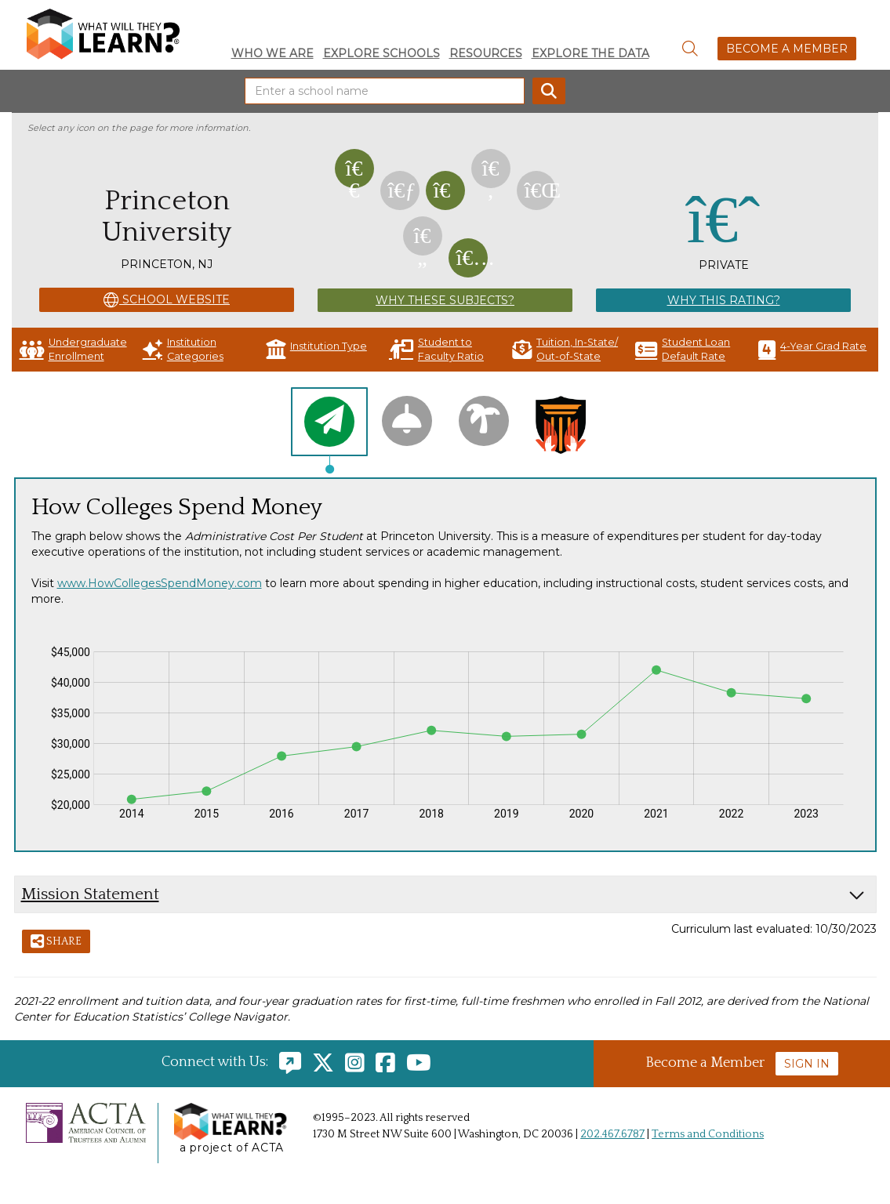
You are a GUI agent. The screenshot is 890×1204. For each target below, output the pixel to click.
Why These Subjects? (445, 300)
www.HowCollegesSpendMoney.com (159, 583)
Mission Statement (90, 894)
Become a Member (787, 49)
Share (56, 942)
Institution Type (316, 349)
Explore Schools (381, 53)
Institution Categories (183, 349)
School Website (167, 300)
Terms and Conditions (708, 1134)
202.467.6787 (612, 1134)
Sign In (807, 1064)
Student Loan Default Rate (682, 349)
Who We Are (272, 53)
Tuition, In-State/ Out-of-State (565, 349)
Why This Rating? (723, 300)
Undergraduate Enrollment (73, 349)
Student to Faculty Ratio (436, 349)
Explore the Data (590, 53)
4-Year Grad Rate (812, 349)
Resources (485, 53)
